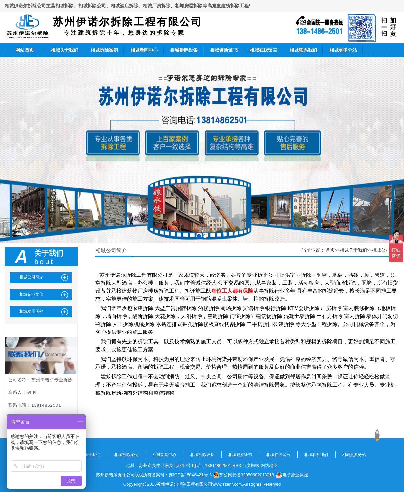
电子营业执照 (291, 475)
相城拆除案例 (104, 50)
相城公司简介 (385, 250)
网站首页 (24, 50)
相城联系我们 (303, 50)
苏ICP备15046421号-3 (190, 474)
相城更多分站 (343, 50)
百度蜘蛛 (250, 465)
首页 (330, 250)
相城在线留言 (263, 50)
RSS (236, 465)
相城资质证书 (224, 50)
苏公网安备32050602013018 (243, 475)
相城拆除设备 (184, 50)
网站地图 (269, 465)
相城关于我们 (64, 50)
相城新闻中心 (144, 50)
